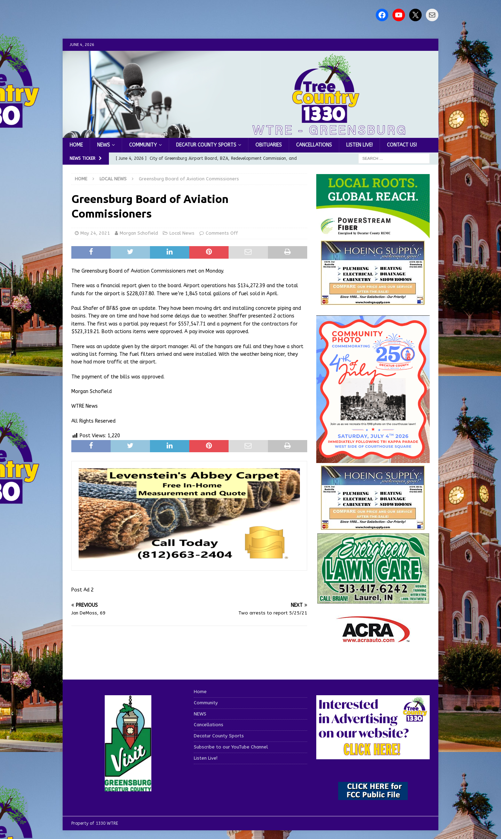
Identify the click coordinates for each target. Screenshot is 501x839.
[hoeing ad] (373, 301)
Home (76, 145)
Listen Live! (359, 145)
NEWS (103, 145)
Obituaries (268, 145)
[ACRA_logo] (373, 639)
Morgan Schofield (139, 233)
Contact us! (402, 145)
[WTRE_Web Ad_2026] (373, 235)
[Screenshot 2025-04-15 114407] (373, 601)
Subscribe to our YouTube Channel (231, 747)
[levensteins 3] (189, 559)
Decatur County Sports (206, 145)
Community (143, 145)
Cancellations (314, 145)
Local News (181, 233)
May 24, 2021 (95, 233)
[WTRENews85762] (373, 526)
